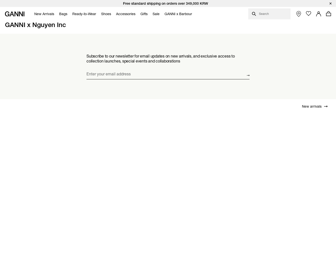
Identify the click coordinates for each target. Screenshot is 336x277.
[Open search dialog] (269, 13)
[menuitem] (43, 14)
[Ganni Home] (14, 14)
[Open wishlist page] (309, 14)
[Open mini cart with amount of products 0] (329, 14)
